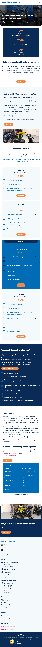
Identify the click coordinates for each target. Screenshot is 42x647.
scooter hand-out (14, 440)
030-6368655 (14, 453)
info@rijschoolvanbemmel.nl (13, 455)
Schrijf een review (6, 619)
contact (5, 453)
